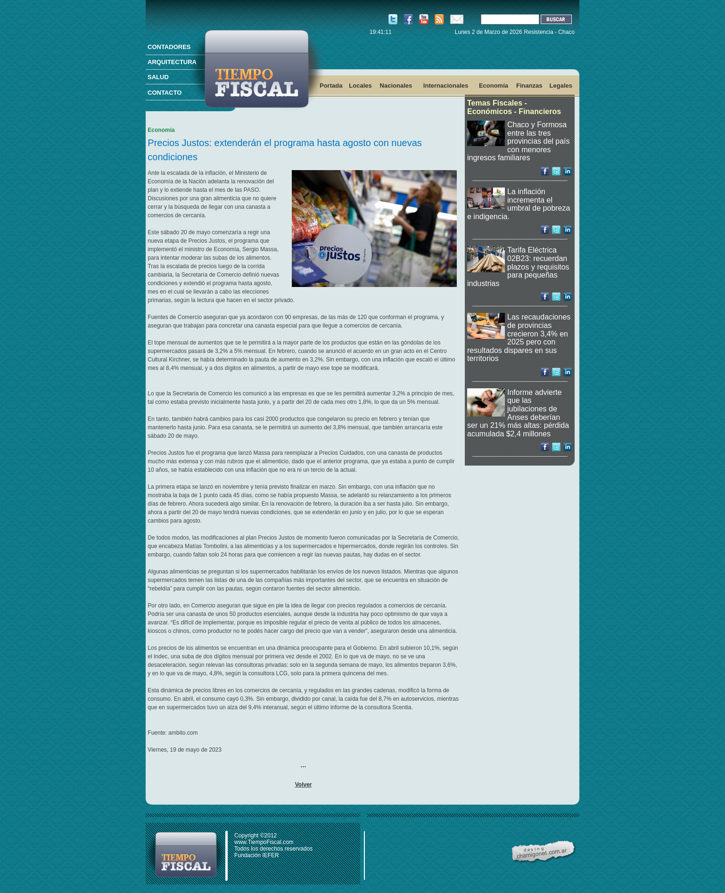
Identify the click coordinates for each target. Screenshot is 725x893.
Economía (493, 85)
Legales (561, 85)
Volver (303, 784)
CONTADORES (169, 46)
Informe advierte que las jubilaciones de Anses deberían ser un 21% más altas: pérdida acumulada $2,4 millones (518, 413)
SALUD (158, 77)
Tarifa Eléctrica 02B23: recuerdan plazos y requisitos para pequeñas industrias (518, 266)
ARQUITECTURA (172, 62)
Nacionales (396, 85)
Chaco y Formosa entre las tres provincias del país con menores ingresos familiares (518, 141)
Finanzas (529, 85)
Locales (360, 85)
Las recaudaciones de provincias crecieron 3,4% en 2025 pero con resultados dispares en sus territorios (518, 337)
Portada (331, 85)
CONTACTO (164, 92)
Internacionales (445, 85)
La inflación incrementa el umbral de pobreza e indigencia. (518, 204)
